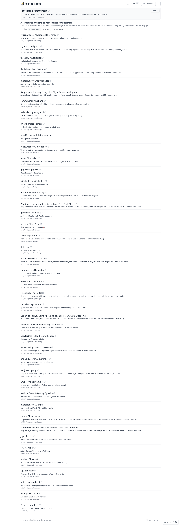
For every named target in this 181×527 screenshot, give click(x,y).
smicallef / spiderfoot (31, 304)
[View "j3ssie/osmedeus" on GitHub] (40, 505)
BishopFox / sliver (29, 493)
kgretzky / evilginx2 (30, 46)
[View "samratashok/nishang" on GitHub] (45, 101)
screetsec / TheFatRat (31, 292)
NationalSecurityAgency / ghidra (37, 393)
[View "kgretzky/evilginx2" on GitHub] (41, 46)
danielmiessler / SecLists (33, 69)
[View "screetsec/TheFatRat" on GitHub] (43, 293)
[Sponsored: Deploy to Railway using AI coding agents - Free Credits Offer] (91, 317)
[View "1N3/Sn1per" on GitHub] (35, 448)
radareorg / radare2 (30, 482)
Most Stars (46, 29)
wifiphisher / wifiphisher (33, 181)
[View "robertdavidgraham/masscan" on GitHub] (52, 347)
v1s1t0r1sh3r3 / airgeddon (34, 146)
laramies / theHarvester (32, 270)
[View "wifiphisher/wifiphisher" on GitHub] (46, 181)
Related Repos (33, 3)
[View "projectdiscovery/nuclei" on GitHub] (46, 258)
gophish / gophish (30, 169)
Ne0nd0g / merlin (29, 235)
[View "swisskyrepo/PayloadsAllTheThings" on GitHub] (58, 35)
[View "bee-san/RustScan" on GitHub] (41, 224)
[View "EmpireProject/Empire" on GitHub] (45, 382)
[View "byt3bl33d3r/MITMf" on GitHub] (42, 405)
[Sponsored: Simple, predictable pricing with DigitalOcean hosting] (91, 93)
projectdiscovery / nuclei (33, 258)
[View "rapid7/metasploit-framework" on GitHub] (52, 135)
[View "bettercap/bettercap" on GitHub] (49, 11)
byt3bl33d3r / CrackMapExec (35, 80)
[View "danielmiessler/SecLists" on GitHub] (46, 69)
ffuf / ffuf (25, 247)
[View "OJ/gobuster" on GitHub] (35, 471)
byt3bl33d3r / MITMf (31, 404)
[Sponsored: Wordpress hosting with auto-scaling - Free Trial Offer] (91, 205)
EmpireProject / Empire (32, 381)
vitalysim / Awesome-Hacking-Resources (41, 324)
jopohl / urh (26, 436)
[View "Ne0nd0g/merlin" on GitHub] (39, 235)
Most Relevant (34, 29)
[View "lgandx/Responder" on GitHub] (41, 416)
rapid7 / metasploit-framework (36, 135)
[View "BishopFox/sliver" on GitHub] (39, 493)
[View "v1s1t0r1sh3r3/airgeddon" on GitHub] (48, 147)
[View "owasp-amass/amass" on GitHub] (44, 124)
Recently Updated (59, 29)
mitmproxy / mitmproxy (32, 192)
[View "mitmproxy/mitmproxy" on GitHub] (46, 192)
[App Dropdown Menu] (158, 4)
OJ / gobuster (27, 470)
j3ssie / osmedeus (29, 505)
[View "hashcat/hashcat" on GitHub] (39, 459)
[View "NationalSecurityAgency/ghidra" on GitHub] (54, 393)
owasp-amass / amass (31, 123)
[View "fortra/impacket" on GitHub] (39, 158)
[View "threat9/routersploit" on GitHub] (43, 58)
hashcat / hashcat (29, 459)
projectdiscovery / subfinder (34, 358)
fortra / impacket (29, 158)
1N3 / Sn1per (27, 447)
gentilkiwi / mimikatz (31, 212)
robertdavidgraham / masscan (36, 347)
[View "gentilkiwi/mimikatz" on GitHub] (43, 213)
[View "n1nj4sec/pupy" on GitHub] (38, 370)
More (155, 11)
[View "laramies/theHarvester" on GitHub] (45, 270)
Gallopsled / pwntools (31, 281)
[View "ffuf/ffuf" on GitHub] (31, 247)
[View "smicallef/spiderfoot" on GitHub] (43, 304)
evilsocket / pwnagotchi (32, 112)
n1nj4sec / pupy (28, 370)
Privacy (148, 520)
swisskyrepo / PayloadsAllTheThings (38, 34)
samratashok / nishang (32, 100)
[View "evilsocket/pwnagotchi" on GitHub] (45, 112)
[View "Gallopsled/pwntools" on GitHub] (43, 281)
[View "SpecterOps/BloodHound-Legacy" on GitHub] (56, 336)
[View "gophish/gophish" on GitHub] (40, 170)
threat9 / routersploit (31, 57)
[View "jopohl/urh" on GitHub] (34, 436)
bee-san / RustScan (30, 224)
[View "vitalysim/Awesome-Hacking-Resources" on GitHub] (62, 324)
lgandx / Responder (30, 416)
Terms (156, 520)
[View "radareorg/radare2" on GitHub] (42, 482)
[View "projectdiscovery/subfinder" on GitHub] (50, 359)
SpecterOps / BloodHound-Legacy (37, 335)
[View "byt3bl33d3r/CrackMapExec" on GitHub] (50, 81)
